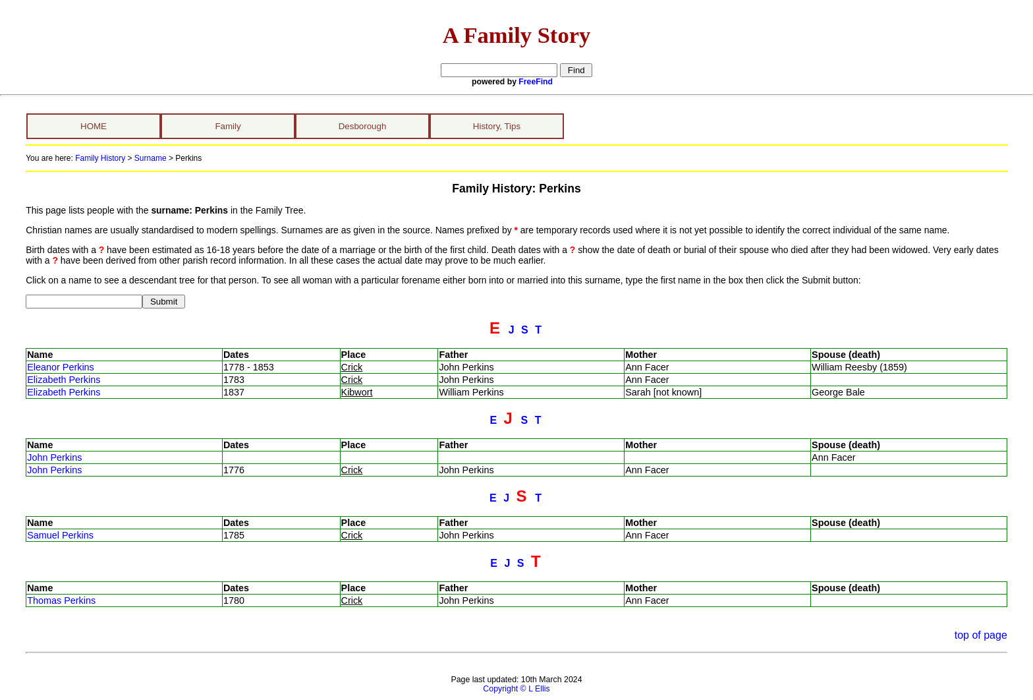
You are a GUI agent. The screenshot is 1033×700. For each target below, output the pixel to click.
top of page (981, 635)
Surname (150, 158)
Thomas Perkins (61, 600)
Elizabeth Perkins (63, 379)
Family (227, 126)
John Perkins (54, 457)
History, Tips (496, 126)
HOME (93, 126)
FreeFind (535, 81)
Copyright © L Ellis (516, 688)
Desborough (363, 126)
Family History (100, 158)
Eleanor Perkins (60, 367)
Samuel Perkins (60, 535)
